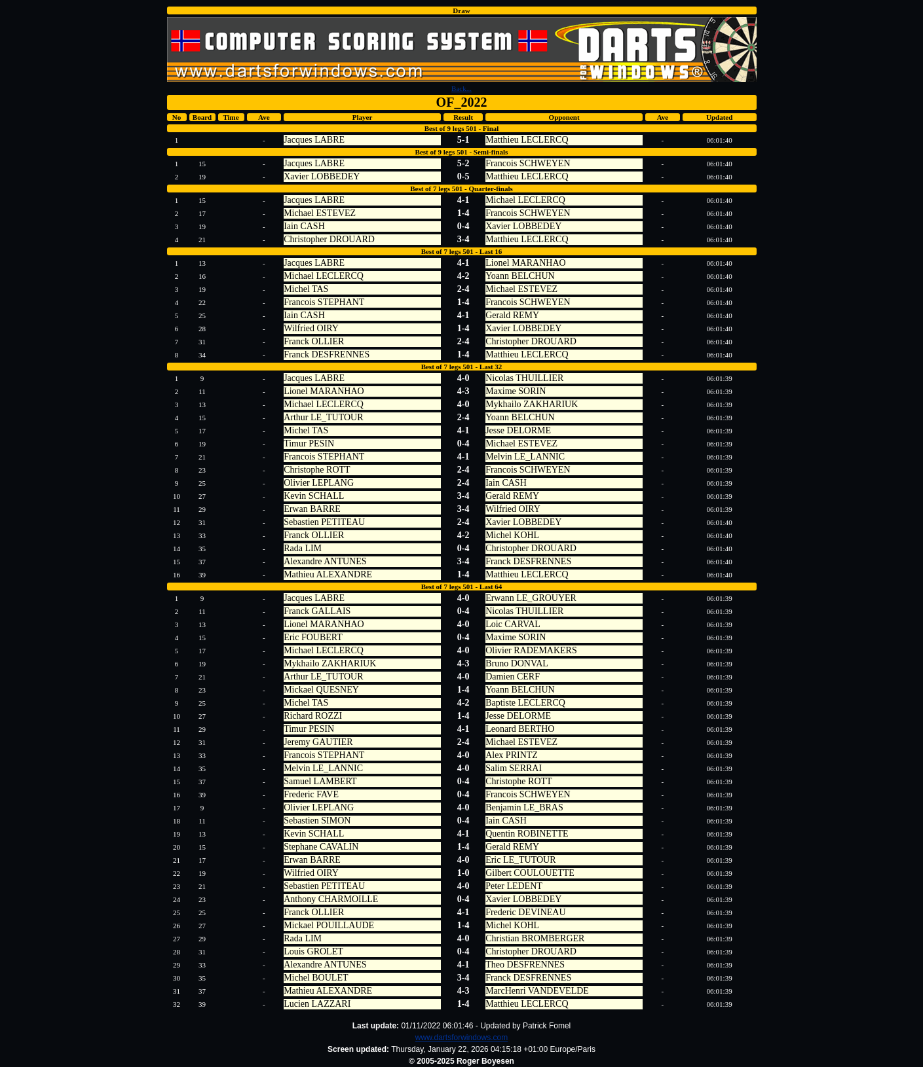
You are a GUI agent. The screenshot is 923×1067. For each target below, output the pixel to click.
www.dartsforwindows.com (461, 1037)
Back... (461, 88)
